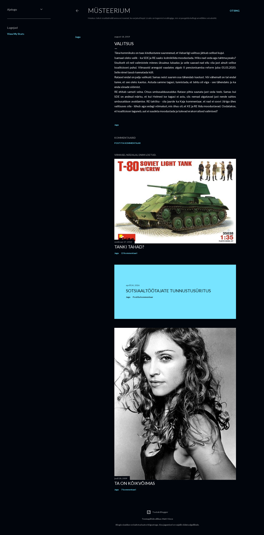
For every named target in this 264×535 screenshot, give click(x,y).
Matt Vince (167, 519)
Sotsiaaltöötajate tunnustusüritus (168, 290)
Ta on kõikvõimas (134, 483)
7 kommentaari (128, 489)
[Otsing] (235, 10)
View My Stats (15, 33)
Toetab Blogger (157, 512)
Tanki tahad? (129, 246)
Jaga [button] (77, 36)
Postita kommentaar (127, 143)
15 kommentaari (129, 253)
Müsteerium (109, 10)
